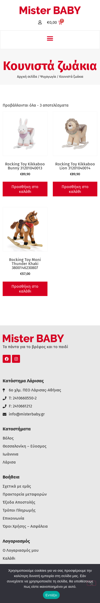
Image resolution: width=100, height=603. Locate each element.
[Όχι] (91, 583)
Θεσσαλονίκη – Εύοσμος (24, 446)
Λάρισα (9, 462)
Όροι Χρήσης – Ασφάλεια (25, 526)
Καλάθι (9, 559)
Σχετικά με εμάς (17, 486)
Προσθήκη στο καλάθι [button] (24, 189)
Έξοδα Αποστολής (19, 502)
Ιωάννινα (10, 454)
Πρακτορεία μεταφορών (25, 494)
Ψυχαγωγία (48, 77)
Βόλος (8, 438)
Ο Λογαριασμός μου (21, 550)
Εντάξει (51, 595)
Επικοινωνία (13, 518)
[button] (50, 38)
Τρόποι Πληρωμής (19, 510)
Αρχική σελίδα (27, 77)
